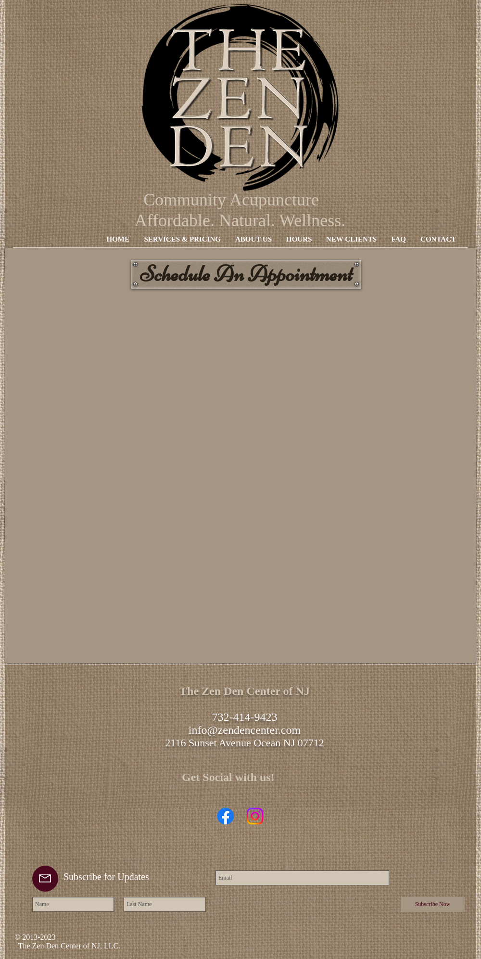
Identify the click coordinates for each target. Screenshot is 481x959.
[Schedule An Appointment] (246, 274)
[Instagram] (255, 816)
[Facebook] (226, 816)
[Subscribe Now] (433, 904)
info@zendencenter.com (245, 730)
